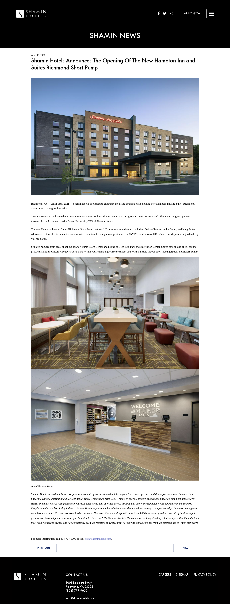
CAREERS (165, 574)
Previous (44, 548)
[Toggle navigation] (211, 13)
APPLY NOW (192, 13)
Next (186, 548)
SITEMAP (182, 574)
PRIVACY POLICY (204, 574)
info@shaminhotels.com (80, 598)
